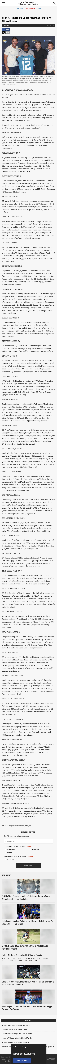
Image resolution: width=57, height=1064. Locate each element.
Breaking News (35, 849)
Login (39, 8)
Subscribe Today (30, 8)
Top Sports (6, 25)
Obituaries (9, 853)
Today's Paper (19, 8)
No (13, 859)
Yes (7, 859)
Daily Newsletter (11, 849)
